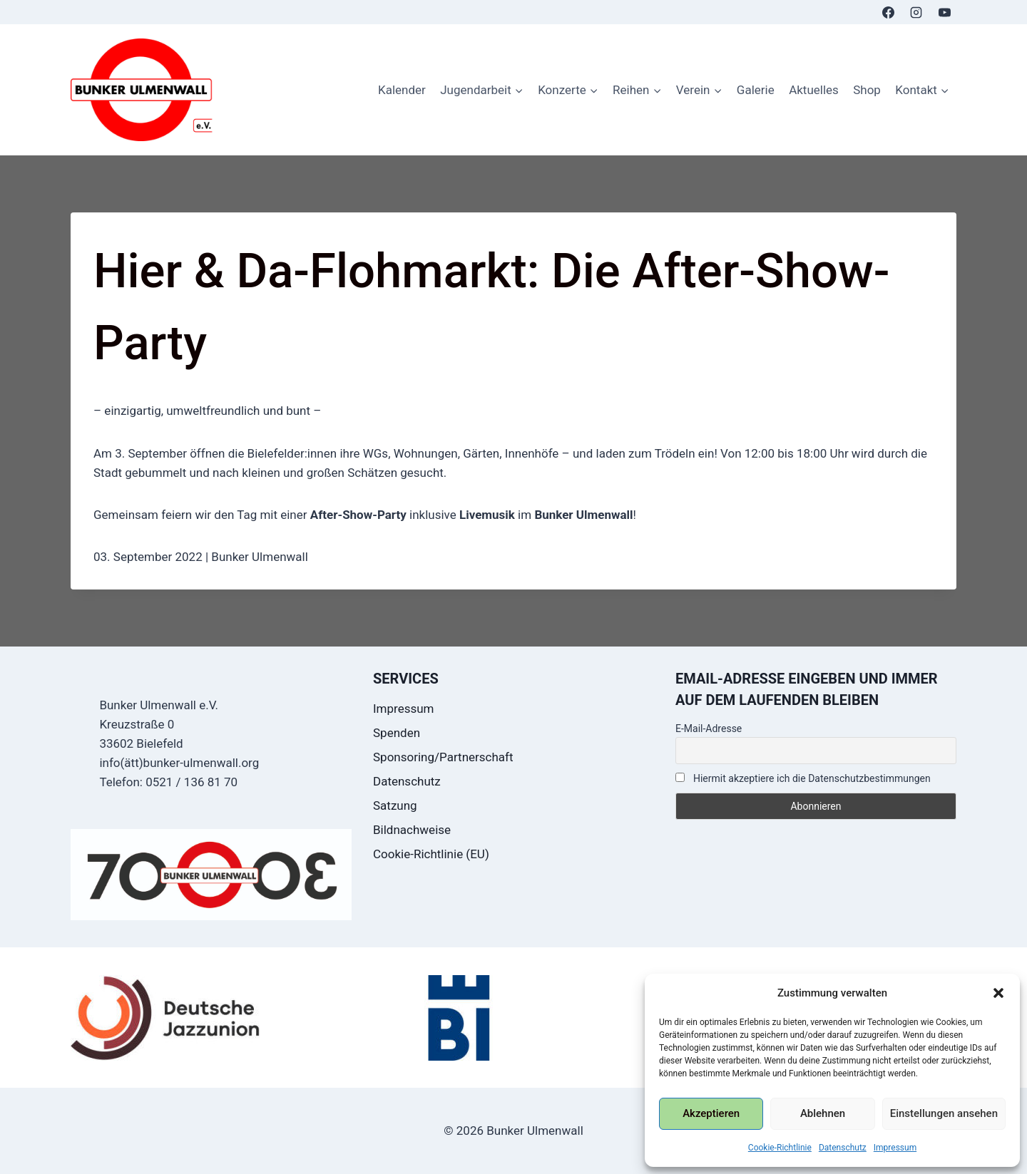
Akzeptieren (711, 1113)
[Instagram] (916, 12)
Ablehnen (822, 1113)
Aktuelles (814, 90)
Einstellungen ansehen (944, 1113)
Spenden (396, 733)
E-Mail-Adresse (708, 728)
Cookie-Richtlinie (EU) (431, 854)
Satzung (395, 805)
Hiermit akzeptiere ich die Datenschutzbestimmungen (803, 778)
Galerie (756, 90)
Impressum (895, 1148)
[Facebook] (889, 12)
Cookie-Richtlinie (780, 1148)
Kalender (402, 90)
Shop (867, 90)
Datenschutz (843, 1148)
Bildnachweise (412, 830)
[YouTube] (944, 12)
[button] (998, 993)
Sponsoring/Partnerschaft (443, 757)
